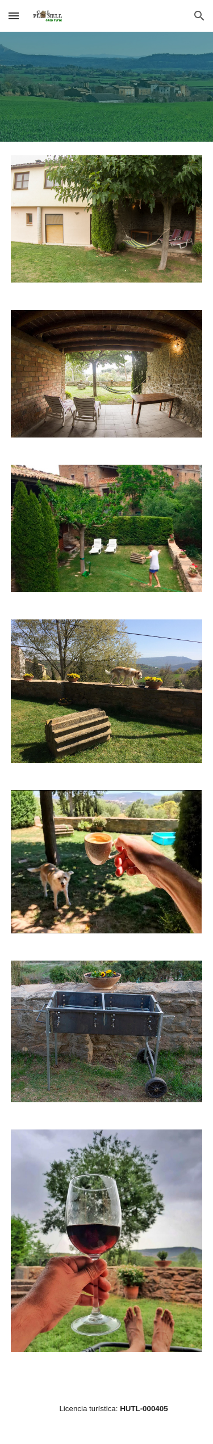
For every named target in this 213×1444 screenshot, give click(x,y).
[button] (13, 15)
